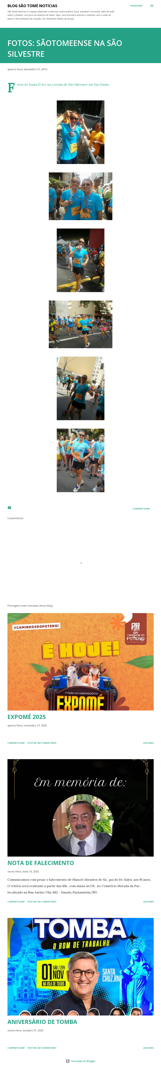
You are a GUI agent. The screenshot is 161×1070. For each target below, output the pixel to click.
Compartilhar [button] (141, 508)
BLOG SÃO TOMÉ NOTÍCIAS (32, 5)
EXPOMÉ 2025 (26, 717)
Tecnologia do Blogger (80, 1061)
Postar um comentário (42, 742)
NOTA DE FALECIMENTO (40, 863)
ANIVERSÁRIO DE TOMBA (42, 1022)
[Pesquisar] (136, 6)
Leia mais (148, 742)
